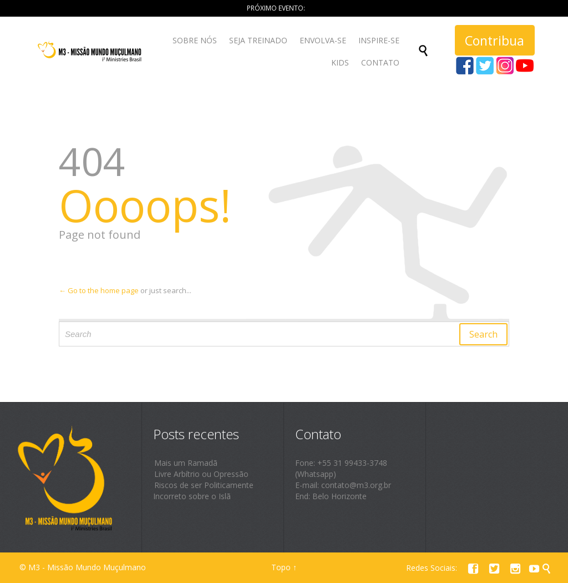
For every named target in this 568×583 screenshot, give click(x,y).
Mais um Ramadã (185, 463)
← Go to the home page (99, 290)
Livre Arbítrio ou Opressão (201, 474)
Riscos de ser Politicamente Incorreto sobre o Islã (203, 490)
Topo (281, 567)
